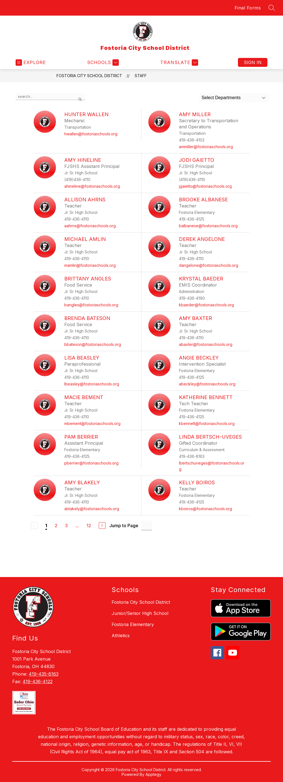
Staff (141, 75)
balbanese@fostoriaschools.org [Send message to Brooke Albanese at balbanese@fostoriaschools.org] (208, 225)
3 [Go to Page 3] (66, 525)
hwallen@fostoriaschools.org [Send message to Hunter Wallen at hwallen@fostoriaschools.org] (90, 133)
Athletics (121, 635)
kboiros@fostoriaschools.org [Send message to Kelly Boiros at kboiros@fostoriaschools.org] (205, 508)
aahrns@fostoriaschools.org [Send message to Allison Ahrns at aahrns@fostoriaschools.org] (90, 225)
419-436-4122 (38, 681)
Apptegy (153, 774)
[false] (50, 96)
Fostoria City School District (89, 75)
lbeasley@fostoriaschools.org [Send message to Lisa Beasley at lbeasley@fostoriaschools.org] (91, 384)
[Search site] (272, 7)
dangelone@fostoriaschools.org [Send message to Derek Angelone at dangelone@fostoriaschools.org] (208, 265)
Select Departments (221, 97)
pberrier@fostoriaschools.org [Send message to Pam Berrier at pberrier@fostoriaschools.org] (91, 463)
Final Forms (248, 8)
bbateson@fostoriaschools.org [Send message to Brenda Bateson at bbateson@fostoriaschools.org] (92, 344)
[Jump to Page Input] (146, 525)
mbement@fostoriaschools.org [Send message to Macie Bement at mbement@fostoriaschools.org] (92, 423)
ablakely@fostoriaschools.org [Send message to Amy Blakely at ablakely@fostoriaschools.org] (91, 508)
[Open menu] (31, 62)
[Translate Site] (178, 62)
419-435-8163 (43, 674)
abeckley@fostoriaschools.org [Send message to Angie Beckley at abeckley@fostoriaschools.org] (207, 384)
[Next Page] (102, 525)
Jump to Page (123, 525)
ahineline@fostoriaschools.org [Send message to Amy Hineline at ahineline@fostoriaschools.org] (92, 186)
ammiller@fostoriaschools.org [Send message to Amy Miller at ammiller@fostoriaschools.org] (206, 146)
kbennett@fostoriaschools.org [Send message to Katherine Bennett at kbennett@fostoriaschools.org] (207, 423)
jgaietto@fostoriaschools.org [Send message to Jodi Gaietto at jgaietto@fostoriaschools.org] (205, 186)
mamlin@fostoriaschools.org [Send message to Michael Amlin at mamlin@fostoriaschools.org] (90, 265)
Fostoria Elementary (133, 624)
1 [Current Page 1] (46, 525)
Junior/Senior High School (140, 613)
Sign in (253, 62)
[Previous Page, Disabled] (34, 525)
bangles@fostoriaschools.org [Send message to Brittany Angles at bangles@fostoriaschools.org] (91, 304)
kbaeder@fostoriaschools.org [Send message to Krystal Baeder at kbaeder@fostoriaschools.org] (206, 304)
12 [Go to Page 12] (89, 525)
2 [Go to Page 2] (56, 525)
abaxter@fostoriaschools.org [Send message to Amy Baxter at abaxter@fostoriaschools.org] (205, 344)
